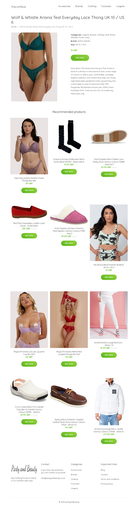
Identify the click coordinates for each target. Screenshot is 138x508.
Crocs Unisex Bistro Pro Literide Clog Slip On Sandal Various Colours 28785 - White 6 (29, 411)
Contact (104, 476)
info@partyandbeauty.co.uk (53, 480)
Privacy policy (107, 485)
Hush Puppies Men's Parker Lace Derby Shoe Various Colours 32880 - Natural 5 (109, 163)
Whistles (74, 39)
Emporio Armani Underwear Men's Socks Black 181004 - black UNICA (69, 162)
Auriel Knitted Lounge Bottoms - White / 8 (108, 345)
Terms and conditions (110, 481)
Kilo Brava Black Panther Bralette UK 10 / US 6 (109, 268)
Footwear (106, 7)
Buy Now (80, 59)
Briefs (112, 36)
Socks (81, 39)
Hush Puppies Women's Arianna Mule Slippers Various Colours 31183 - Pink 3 (69, 233)
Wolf (107, 36)
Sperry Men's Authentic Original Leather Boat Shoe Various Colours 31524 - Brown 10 (69, 424)
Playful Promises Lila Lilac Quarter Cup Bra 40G (29, 354)
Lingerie (120, 7)
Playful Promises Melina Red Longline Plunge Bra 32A (69, 354)
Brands (79, 7)
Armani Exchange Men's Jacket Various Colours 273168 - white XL (109, 432)
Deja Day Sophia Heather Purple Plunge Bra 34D (29, 181)
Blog (103, 472)
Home (13, 28)
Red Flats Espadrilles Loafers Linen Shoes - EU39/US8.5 (29, 226)
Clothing (92, 7)
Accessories (64, 7)
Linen (87, 39)
